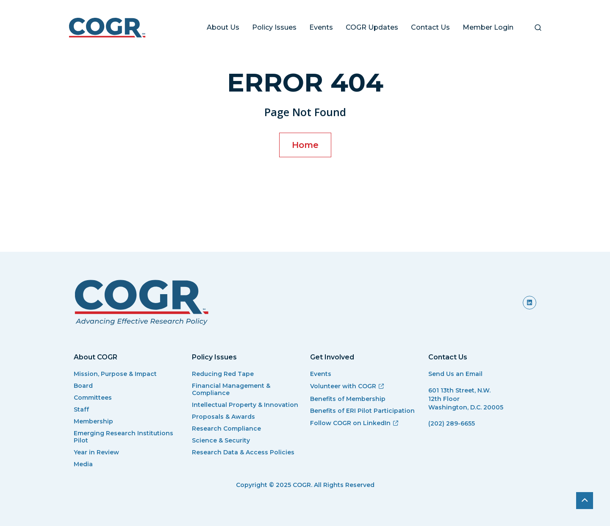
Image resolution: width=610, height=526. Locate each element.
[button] (538, 27)
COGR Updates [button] (372, 27)
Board (83, 386)
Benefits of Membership (347, 399)
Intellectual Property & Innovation (245, 405)
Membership (93, 421)
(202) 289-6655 (451, 423)
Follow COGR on (354, 423)
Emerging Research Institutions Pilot (123, 437)
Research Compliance (226, 428)
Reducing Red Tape (223, 374)
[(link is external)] (529, 303)
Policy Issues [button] (274, 27)
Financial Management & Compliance (231, 389)
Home (305, 145)
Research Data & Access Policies (243, 452)
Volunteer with (347, 386)
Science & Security (221, 440)
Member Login (488, 27)
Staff (81, 409)
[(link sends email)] (482, 434)
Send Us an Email (455, 374)
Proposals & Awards (223, 416)
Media (83, 464)
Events (321, 27)
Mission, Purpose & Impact (115, 374)
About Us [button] (223, 27)
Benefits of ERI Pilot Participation (362, 411)
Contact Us (430, 27)
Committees (93, 397)
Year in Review (96, 452)
